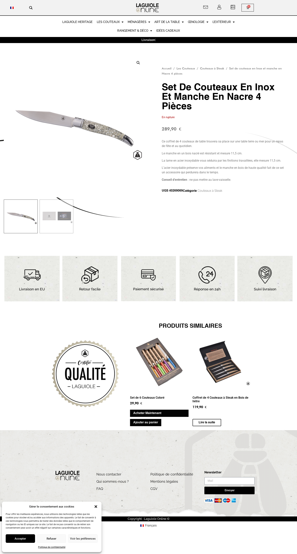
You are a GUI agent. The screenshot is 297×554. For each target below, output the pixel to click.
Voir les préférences (83, 538)
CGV (153, 489)
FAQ (99, 489)
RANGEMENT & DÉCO (134, 30)
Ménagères (139, 22)
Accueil (166, 68)
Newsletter (213, 472)
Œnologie (198, 22)
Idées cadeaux (168, 30)
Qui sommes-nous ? (112, 481)
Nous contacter (108, 474)
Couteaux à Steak (212, 68)
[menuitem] (12, 7)
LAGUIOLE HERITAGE (77, 22)
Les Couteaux (110, 22)
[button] (96, 506)
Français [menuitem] (151, 525)
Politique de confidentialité (51, 547)
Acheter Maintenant (43, 413)
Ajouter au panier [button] (41, 422)
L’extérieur (224, 22)
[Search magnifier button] (31, 8)
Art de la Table (169, 22)
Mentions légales (164, 481)
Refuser (51, 538)
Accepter (20, 538)
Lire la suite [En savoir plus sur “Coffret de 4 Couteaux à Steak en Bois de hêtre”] (103, 422)
